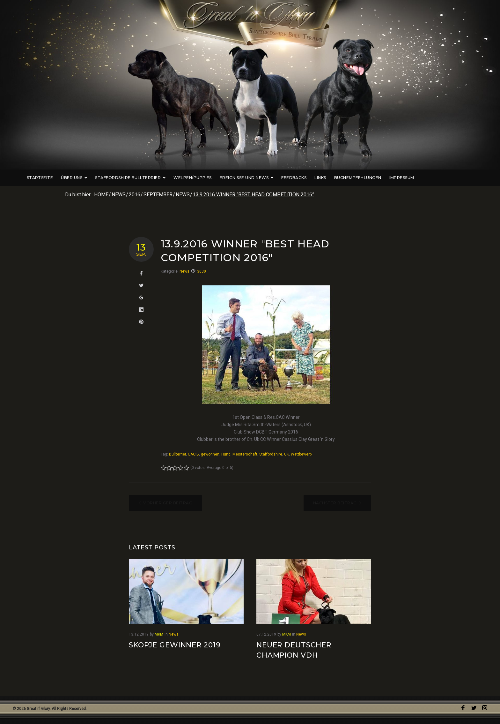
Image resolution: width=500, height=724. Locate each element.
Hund (226, 454)
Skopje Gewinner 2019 (175, 645)
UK (286, 454)
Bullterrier (177, 454)
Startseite (69, 177)
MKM (159, 634)
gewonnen (210, 454)
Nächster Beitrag (335, 503)
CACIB (193, 454)
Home (101, 195)
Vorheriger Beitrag (167, 503)
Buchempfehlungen (387, 177)
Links (350, 177)
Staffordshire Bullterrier (160, 177)
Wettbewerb (301, 454)
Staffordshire (270, 454)
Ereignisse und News (276, 177)
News (119, 195)
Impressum (431, 177)
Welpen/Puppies (222, 177)
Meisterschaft (244, 454)
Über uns (104, 177)
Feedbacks (323, 177)
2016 (134, 195)
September (158, 195)
